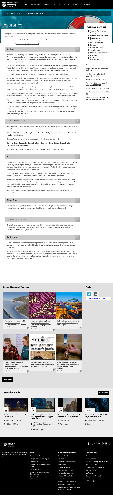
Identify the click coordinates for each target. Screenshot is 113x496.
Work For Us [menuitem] (86, 4)
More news (8, 380)
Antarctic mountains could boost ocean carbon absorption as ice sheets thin (15, 323)
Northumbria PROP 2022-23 (96, 79)
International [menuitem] (35, 4)
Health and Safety (96, 47)
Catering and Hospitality (99, 35)
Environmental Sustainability (95, 468)
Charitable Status (64, 468)
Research (61, 459)
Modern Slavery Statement (67, 482)
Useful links (91, 453)
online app (45, 68)
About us (14, 13)
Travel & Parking (96, 50)
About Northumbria (67, 453)
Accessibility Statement (66, 474)
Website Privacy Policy (65, 477)
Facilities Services (96, 42)
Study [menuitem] (25, 4)
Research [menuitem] (57, 4)
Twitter (89, 295)
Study (33, 453)
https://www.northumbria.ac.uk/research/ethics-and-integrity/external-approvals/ (37, 209)
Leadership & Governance (67, 462)
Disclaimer (61, 479)
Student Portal (91, 471)
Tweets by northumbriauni (95, 299)
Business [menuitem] (47, 4)
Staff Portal (90, 474)
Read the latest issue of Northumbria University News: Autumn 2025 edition (42, 365)
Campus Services (27, 13)
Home (6, 13)
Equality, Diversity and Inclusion (97, 462)
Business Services (64, 457)
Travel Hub (60, 176)
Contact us (89, 457)
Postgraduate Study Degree (39, 459)
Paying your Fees (91, 459)
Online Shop (90, 481)
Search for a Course (36, 457)
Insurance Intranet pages (30, 170)
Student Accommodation (99, 53)
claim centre (63, 74)
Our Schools (34, 462)
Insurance (39, 13)
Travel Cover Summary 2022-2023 (98, 88)
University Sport (96, 55)
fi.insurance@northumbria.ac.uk (27, 44)
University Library (36, 470)
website (33, 74)
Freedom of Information (66, 471)
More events (103, 393)
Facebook (95, 295)
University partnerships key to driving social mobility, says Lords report (68, 323)
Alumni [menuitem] (75, 4)
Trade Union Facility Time (66, 485)
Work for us (62, 465)
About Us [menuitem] (66, 4)
